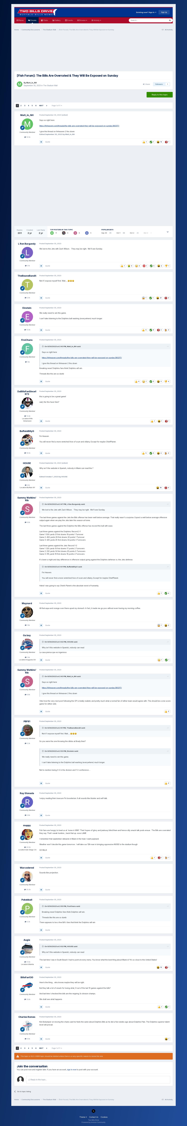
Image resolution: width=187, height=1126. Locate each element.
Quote (47, 142)
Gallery (57, 20)
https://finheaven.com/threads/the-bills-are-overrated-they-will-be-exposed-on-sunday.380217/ (79, 126)
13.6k (27, 999)
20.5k (27, 847)
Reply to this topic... (37, 1080)
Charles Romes (26, 1017)
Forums (33, 21)
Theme (83, 1117)
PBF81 (27, 721)
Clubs (45, 20)
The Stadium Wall (50, 85)
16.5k (27, 453)
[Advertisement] (93, 52)
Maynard (27, 603)
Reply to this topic (160, 95)
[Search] (141, 20)
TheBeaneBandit (27, 275)
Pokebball (26, 899)
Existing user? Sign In (146, 12)
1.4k (27, 657)
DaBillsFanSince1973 (26, 393)
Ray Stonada (27, 793)
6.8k (27, 522)
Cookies (104, 1117)
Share (146, 84)
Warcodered (27, 867)
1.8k (27, 625)
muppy (27, 825)
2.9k (27, 298)
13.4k (27, 416)
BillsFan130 (27, 977)
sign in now (71, 1069)
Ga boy (27, 635)
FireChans (27, 340)
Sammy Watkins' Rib (26, 499)
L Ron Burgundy (27, 243)
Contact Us (93, 1117)
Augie (27, 940)
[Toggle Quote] (43, 346)
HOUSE (27, 463)
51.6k (27, 962)
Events (70, 20)
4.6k (27, 1039)
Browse (83, 20)
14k (27, 362)
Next (41, 106)
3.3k (27, 922)
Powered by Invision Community (93, 1122)
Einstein (26, 308)
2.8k (27, 815)
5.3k (27, 743)
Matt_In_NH (31, 83)
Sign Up (164, 12)
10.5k (27, 137)
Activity (97, 20)
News (21, 20)
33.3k (27, 889)
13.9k (27, 330)
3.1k (27, 266)
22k (27, 485)
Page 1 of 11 (57, 106)
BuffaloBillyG (27, 431)
